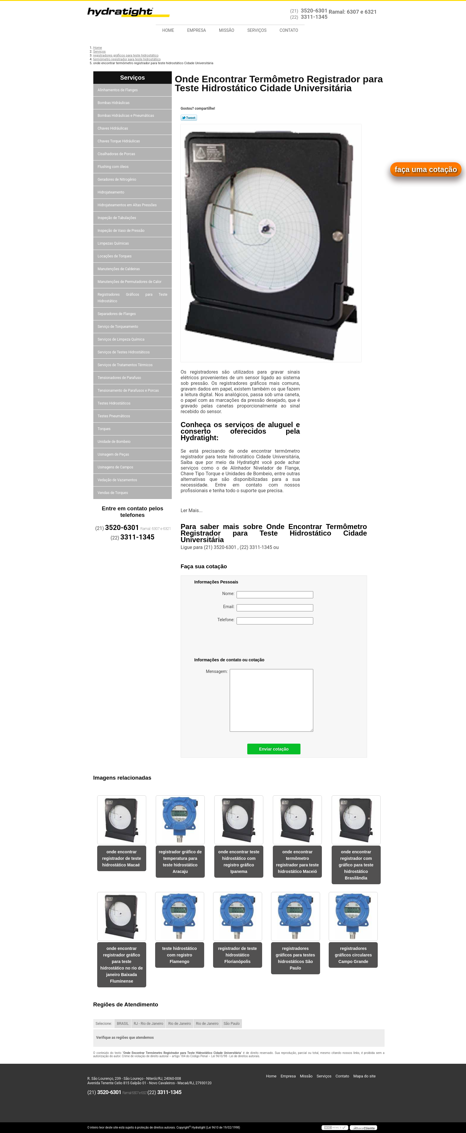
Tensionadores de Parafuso (120, 378)
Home (168, 30)
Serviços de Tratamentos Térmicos (126, 365)
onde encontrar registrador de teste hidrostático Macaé (121, 858)
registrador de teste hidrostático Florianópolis (237, 955)
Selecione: (104, 1024)
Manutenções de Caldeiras (119, 269)
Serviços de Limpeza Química (121, 339)
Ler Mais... (192, 510)
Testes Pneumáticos (114, 416)
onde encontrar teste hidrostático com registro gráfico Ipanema (238, 861)
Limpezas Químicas (114, 243)
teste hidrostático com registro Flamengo (179, 955)
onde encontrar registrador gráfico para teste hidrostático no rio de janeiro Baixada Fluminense (121, 964)
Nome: (267, 594)
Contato (289, 30)
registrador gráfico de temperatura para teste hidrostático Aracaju (180, 861)
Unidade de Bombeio (115, 442)
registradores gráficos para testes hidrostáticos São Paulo (295, 958)
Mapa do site (364, 1076)
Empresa (196, 30)
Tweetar (189, 118)
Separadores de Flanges (117, 314)
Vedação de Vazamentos (118, 480)
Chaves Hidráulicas (113, 128)
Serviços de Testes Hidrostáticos (124, 352)
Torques (104, 429)
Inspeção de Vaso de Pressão (122, 231)
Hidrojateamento (111, 192)
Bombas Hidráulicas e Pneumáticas (126, 116)
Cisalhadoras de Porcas (117, 154)
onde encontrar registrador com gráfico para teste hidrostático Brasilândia (356, 864)
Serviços (257, 30)
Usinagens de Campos (116, 467)
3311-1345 (314, 17)
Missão (226, 30)
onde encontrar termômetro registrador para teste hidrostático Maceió (297, 861)
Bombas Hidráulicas (114, 103)
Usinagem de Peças (114, 454)
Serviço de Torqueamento (118, 327)
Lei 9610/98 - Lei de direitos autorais (235, 1056)
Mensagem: (259, 700)
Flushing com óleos (114, 167)
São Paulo (231, 1024)
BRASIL (123, 1024)
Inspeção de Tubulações (117, 218)
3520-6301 (314, 10)
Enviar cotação (274, 749)
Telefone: (265, 620)
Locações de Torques (115, 256)
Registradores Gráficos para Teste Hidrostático (133, 297)
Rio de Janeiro (179, 1024)
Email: (268, 607)
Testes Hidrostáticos (114, 403)
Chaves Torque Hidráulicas (119, 141)
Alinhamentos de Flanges (118, 90)
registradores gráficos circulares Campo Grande (353, 955)
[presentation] (232, 642)
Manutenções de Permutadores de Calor (130, 282)
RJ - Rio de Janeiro (148, 1024)
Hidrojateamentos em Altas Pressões (128, 205)
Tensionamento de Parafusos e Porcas (129, 390)
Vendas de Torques (113, 493)
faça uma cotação (426, 169)
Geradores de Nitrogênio (117, 179)
